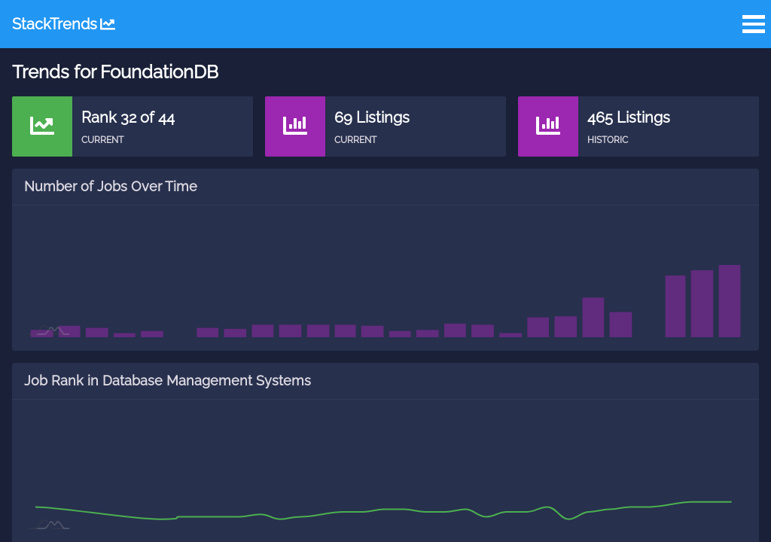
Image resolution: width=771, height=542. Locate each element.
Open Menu (753, 24)
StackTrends (63, 24)
